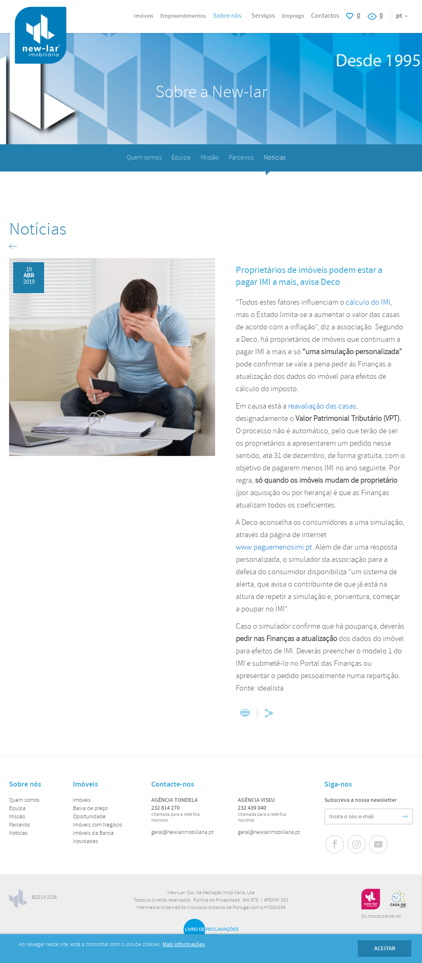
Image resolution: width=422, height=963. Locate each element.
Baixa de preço (90, 809)
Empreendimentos (183, 16)
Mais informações (183, 944)
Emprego (293, 16)
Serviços (263, 16)
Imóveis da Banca (93, 833)
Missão (210, 157)
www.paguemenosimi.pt (274, 547)
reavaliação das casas (322, 406)
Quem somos (144, 157)
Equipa (180, 157)
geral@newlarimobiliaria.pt (182, 832)
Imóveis (82, 800)
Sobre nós (227, 16)
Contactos (325, 16)
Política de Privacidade (216, 900)
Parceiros (241, 157)
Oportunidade (89, 817)
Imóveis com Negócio (97, 825)
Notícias (275, 157)
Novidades (85, 842)
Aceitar (384, 948)
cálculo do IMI (368, 302)
